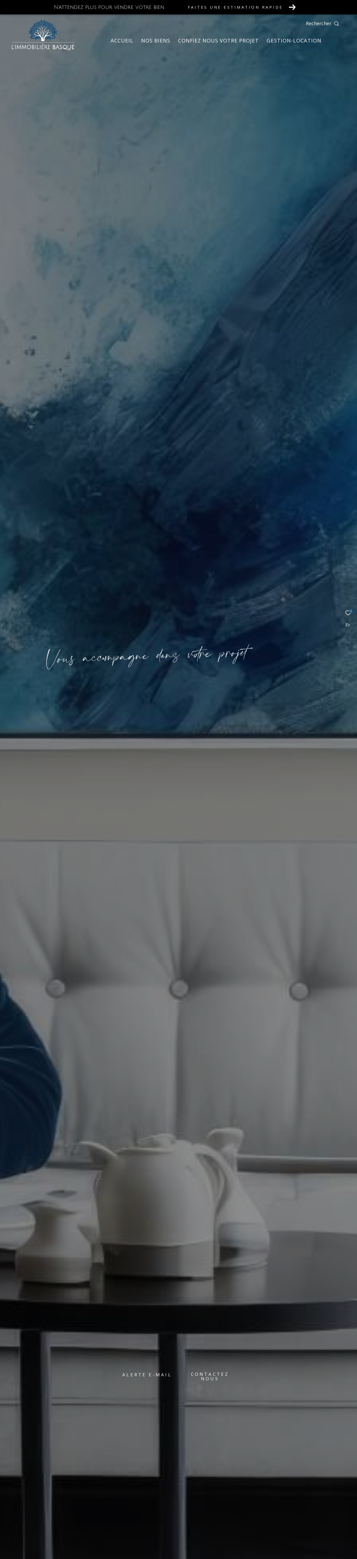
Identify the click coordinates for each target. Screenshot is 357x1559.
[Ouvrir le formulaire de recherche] (334, 24)
